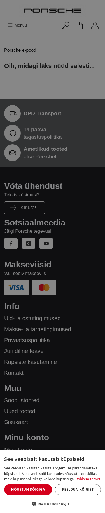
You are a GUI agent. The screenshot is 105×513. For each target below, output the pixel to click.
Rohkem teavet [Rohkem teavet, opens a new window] (88, 479)
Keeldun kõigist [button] (78, 489)
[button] (52, 504)
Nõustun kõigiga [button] (28, 489)
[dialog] (52, 481)
